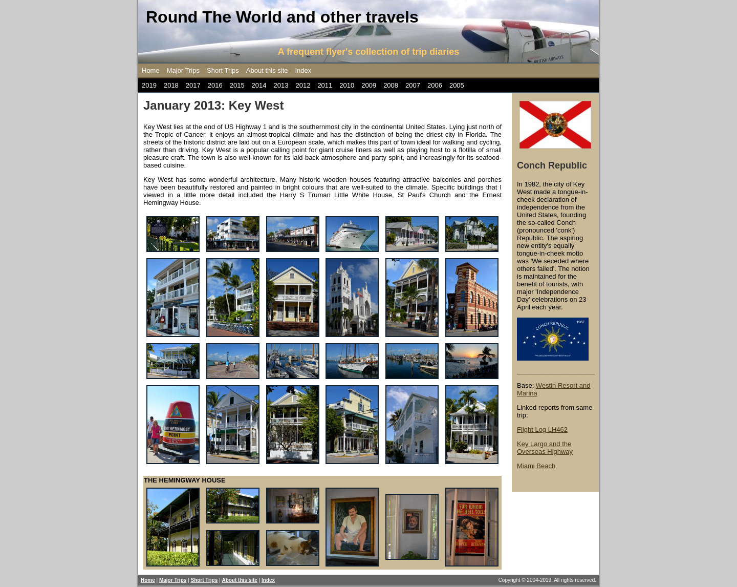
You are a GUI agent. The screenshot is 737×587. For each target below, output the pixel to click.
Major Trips (183, 70)
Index (303, 70)
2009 (368, 85)
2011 (324, 85)
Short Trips (223, 70)
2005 (456, 85)
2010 (346, 85)
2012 (302, 85)
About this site (267, 70)
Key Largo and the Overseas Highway (545, 447)
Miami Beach (536, 466)
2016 (215, 85)
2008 (390, 85)
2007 (412, 85)
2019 (149, 85)
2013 (281, 85)
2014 (259, 85)
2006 (434, 85)
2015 (237, 85)
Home (151, 70)
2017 (193, 85)
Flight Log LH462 (542, 429)
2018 (171, 85)
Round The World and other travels (282, 17)
